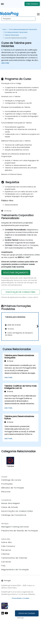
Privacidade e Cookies (20, 598)
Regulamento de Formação (15, 569)
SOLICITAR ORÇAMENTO (15, 272)
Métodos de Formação (12, 488)
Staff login (20, 618)
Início (4, 29)
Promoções (7, 484)
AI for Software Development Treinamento (23, 29)
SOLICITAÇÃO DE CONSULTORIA (20, 292)
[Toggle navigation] (38, 14)
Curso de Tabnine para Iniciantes (16, 38)
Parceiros (6, 550)
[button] (37, 326)
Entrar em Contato (27, 613)
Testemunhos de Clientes (14, 558)
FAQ (3, 565)
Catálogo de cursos (11, 480)
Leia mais (5, 63)
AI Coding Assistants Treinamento (16, 32)
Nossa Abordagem (10, 503)
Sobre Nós (6, 542)
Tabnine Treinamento (12, 35)
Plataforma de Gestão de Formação (19, 530)
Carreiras (6, 562)
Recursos (6, 491)
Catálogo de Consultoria (13, 515)
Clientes (5, 554)
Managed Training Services (15, 527)
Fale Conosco (32, 4)
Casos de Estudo (9, 507)
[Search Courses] (18, 19)
